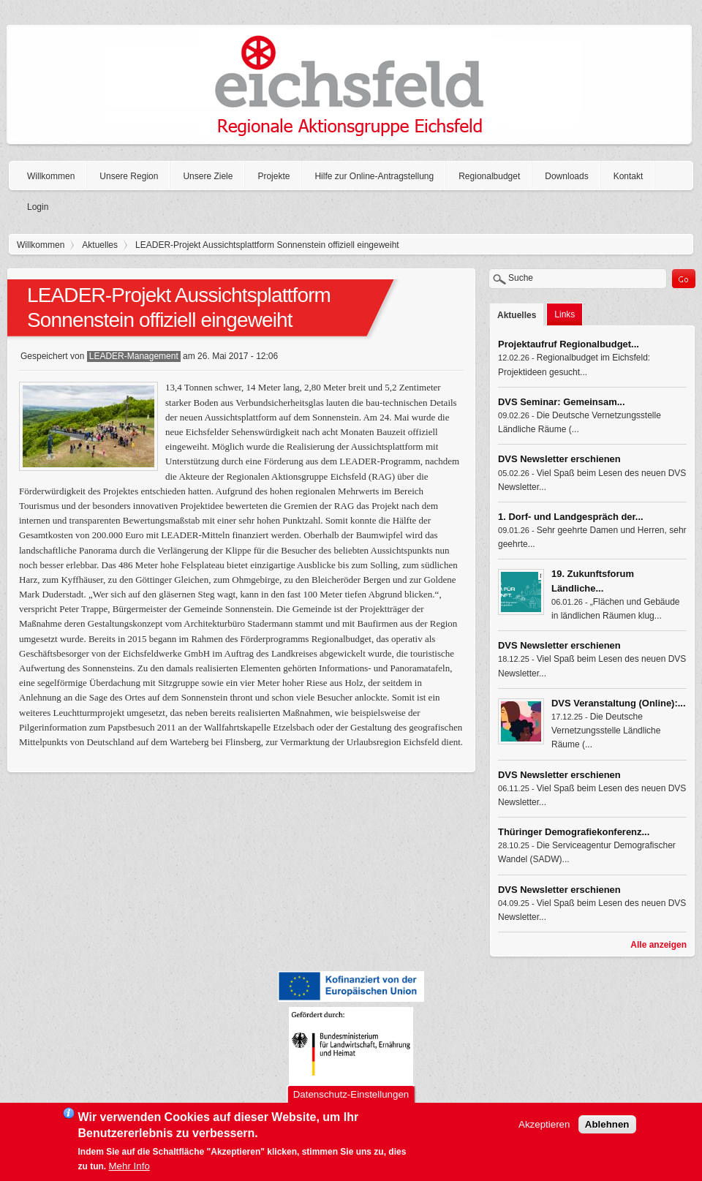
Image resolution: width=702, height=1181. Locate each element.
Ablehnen (607, 1126)
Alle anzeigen (658, 945)
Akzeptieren (544, 1126)
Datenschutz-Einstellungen (351, 1096)
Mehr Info (129, 1168)
